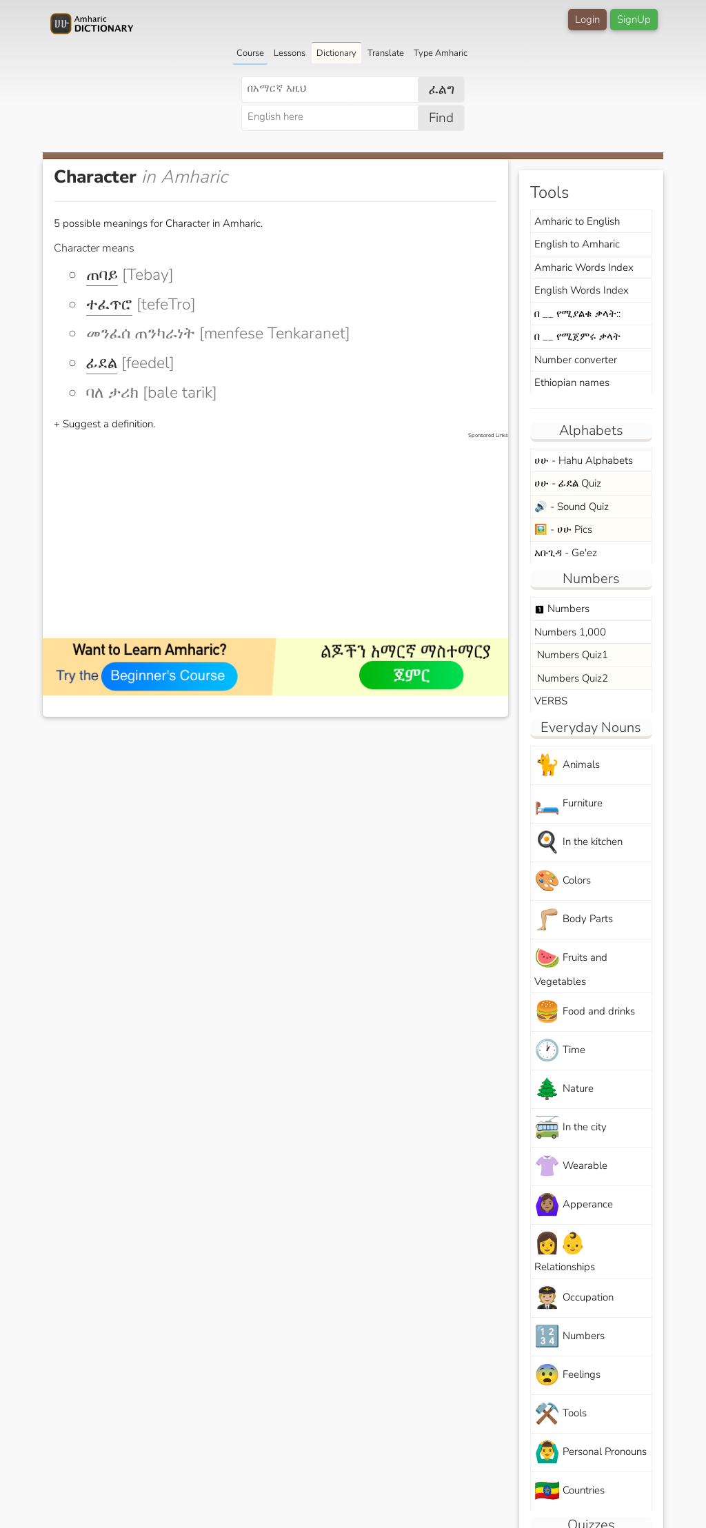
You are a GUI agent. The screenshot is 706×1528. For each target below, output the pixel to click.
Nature (564, 1089)
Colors (562, 881)
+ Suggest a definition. (104, 424)
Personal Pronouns (590, 1452)
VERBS (550, 701)
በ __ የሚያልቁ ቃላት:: (577, 313)
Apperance (573, 1205)
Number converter (575, 360)
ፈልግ (441, 90)
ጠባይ (102, 274)
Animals (567, 765)
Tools (560, 1414)
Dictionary (336, 53)
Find (441, 118)
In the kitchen (578, 842)
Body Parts (573, 920)
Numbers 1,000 (570, 632)
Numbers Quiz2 (571, 678)
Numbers (561, 608)
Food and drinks (584, 1012)
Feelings (567, 1375)
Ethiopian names (571, 382)
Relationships (564, 1252)
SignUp (634, 19)
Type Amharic (440, 53)
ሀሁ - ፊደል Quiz (567, 483)
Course (250, 53)
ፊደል (101, 363)
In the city (570, 1128)
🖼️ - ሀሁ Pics (563, 529)
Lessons (289, 53)
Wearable (570, 1166)
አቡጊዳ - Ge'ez (565, 553)
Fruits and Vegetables (570, 966)
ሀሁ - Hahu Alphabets (583, 460)
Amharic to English (577, 221)
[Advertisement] (282, 536)
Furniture (568, 804)
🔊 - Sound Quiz (571, 506)
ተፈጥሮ (109, 304)
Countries (569, 1491)
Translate (385, 53)
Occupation (574, 1298)
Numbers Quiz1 (571, 655)
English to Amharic (577, 244)
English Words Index (581, 290)
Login (587, 19)
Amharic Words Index (584, 267)
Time (559, 1051)
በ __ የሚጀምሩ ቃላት (577, 336)
